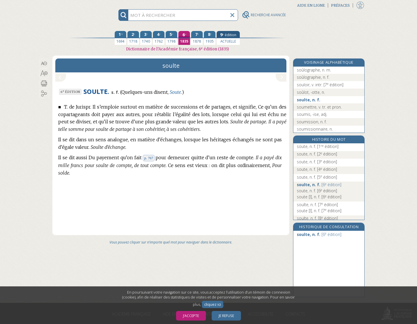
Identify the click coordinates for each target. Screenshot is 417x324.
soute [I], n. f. (319, 196)
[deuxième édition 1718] (133, 38)
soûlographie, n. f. (313, 77)
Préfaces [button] (340, 5)
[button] (44, 63)
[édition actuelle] (228, 38)
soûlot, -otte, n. (311, 92)
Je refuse (226, 315)
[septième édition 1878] (197, 38)
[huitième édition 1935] (209, 38)
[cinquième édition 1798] (171, 38)
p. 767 (148, 158)
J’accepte (191, 315)
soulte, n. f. (308, 99)
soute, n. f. (318, 146)
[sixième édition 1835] (184, 38)
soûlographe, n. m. (314, 70)
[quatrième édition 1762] (158, 38)
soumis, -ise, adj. (312, 114)
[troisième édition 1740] (146, 38)
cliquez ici (212, 304)
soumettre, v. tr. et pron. (319, 107)
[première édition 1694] (120, 38)
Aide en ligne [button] (311, 5)
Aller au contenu (75, 5)
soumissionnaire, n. (315, 129)
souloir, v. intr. (320, 84)
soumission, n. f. (312, 122)
